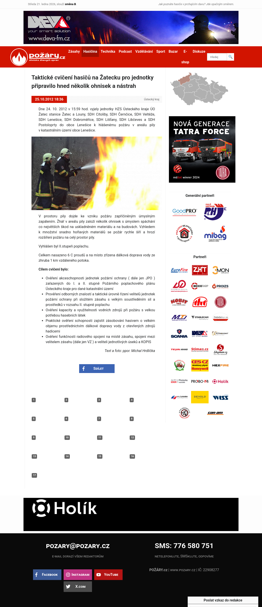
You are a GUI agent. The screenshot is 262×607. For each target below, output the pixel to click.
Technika (108, 51)
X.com (80, 586)
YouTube (111, 574)
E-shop (185, 56)
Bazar (173, 51)
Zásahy (74, 51)
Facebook (50, 574)
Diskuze (199, 51)
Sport (160, 51)
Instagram (80, 574)
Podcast (125, 51)
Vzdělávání (144, 51)
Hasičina (90, 51)
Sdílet (98, 368)
